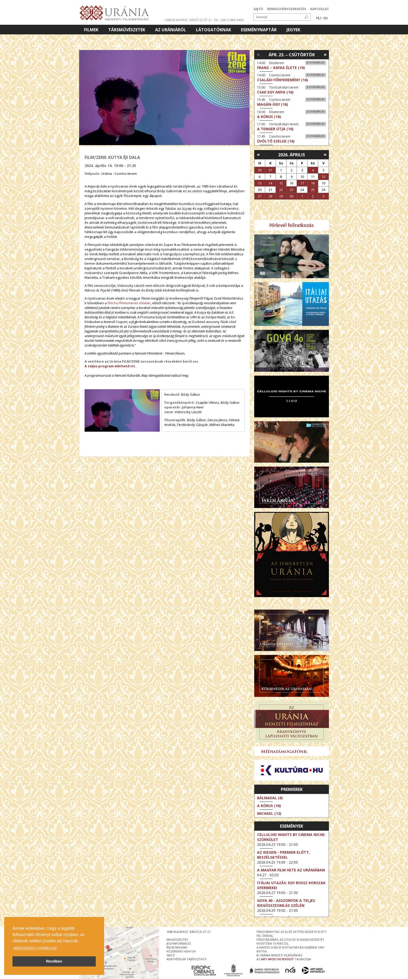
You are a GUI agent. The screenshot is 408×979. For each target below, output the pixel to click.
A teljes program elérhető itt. (110, 366)
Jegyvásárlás (316, 62)
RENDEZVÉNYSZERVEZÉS (286, 9)
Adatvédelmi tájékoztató (187, 959)
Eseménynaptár (259, 30)
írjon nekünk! (177, 947)
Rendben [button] (54, 961)
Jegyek (293, 30)
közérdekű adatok (181, 951)
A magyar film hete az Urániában (291, 870)
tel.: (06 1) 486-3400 (229, 20)
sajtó (171, 955)
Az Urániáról (170, 30)
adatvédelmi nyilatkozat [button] (34, 948)
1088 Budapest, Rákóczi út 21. (188, 20)
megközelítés (177, 939)
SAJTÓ (258, 9)
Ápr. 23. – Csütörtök (292, 55)
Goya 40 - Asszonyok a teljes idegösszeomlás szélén (286, 903)
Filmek (91, 30)
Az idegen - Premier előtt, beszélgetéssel (283, 855)
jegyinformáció (179, 943)
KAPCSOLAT (319, 9)
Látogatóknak (213, 30)
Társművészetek (126, 30)
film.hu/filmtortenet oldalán (129, 303)
